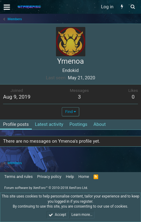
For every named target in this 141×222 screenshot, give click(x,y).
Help (70, 176)
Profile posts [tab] (16, 124)
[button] (7, 7)
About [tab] (100, 124)
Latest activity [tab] (49, 124)
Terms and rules (18, 176)
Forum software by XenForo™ (46, 188)
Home (83, 176)
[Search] (132, 7)
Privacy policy (49, 176)
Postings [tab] (78, 124)
